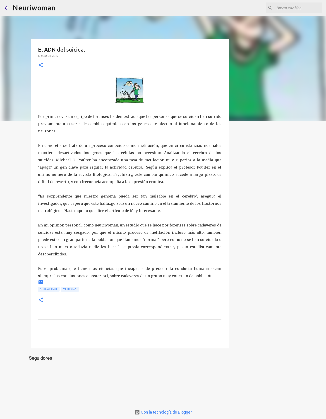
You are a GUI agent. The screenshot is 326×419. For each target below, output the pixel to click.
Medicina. (70, 289)
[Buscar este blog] (298, 7)
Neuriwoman (34, 8)
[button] (40, 65)
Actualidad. (49, 289)
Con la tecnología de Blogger (163, 412)
